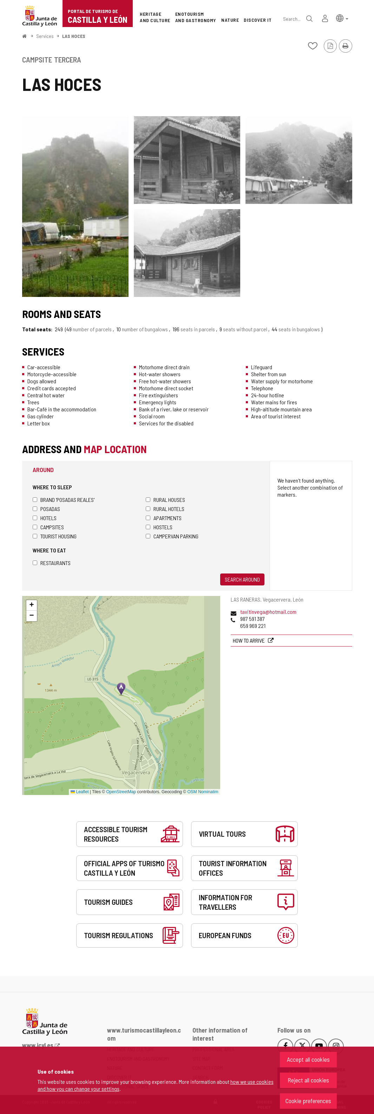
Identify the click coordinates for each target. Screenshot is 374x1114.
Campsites (48, 527)
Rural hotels (165, 508)
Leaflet (79, 791)
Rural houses (165, 499)
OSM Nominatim (202, 791)
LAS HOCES (73, 36)
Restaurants (52, 562)
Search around (242, 579)
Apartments (164, 518)
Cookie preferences (308, 1101)
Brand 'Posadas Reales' (63, 499)
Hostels (159, 527)
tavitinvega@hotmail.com (268, 611)
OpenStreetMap (121, 791)
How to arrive (249, 640)
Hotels (45, 518)
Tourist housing (55, 536)
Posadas (46, 508)
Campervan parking (172, 536)
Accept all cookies (308, 1059)
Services (45, 36)
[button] (342, 17)
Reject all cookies (308, 1080)
